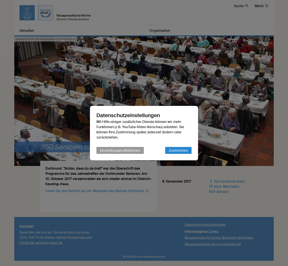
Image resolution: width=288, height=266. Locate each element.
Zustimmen (178, 150)
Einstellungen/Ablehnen (120, 150)
